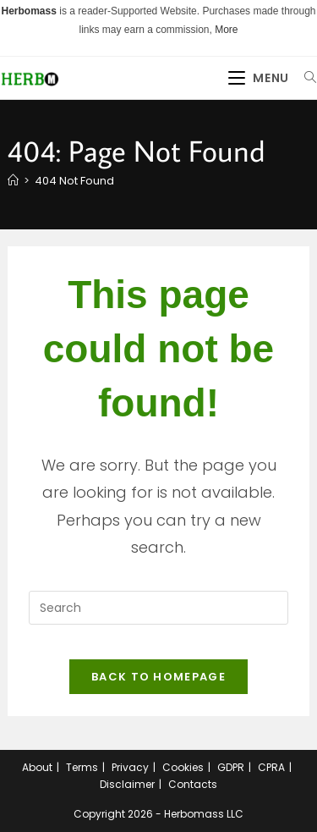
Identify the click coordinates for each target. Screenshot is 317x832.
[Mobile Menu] (260, 77)
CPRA (271, 767)
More (226, 30)
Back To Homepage (158, 677)
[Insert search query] (158, 608)
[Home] (13, 181)
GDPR (230, 767)
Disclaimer (127, 784)
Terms (82, 767)
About (37, 767)
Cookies (183, 767)
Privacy (130, 767)
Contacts (192, 784)
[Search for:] (304, 77)
